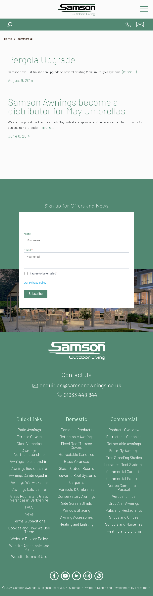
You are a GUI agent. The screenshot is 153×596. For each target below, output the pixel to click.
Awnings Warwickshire (29, 490)
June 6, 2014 (19, 140)
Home (8, 38)
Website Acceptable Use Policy (29, 556)
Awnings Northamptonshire (29, 457)
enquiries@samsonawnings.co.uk (140, 25)
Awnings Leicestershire (29, 466)
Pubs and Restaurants (124, 514)
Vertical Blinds (124, 501)
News (29, 522)
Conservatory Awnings (76, 501)
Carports (76, 487)
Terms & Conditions (29, 529)
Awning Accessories (76, 521)
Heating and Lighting (76, 528)
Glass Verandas (29, 448)
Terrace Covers (29, 441)
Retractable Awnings (76, 441)
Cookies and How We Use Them (29, 538)
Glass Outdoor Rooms (76, 473)
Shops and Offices (123, 521)
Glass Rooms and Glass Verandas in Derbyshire (29, 506)
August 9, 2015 (21, 85)
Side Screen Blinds (76, 508)
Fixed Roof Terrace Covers (76, 450)
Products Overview (124, 434)
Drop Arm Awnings (124, 508)
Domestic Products (76, 434)
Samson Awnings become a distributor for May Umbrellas (69, 110)
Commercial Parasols (123, 483)
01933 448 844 (128, 25)
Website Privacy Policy (29, 547)
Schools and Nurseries (123, 528)
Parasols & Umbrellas (76, 494)
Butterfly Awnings (124, 455)
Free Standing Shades (124, 462)
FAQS (29, 515)
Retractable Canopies (76, 459)
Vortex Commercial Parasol (123, 492)
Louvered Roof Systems (76, 480)
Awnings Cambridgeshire (29, 482)
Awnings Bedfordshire (29, 473)
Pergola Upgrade (44, 59)
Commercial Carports (124, 476)
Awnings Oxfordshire (29, 497)
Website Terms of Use (29, 565)
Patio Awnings (29, 434)
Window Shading (76, 514)
